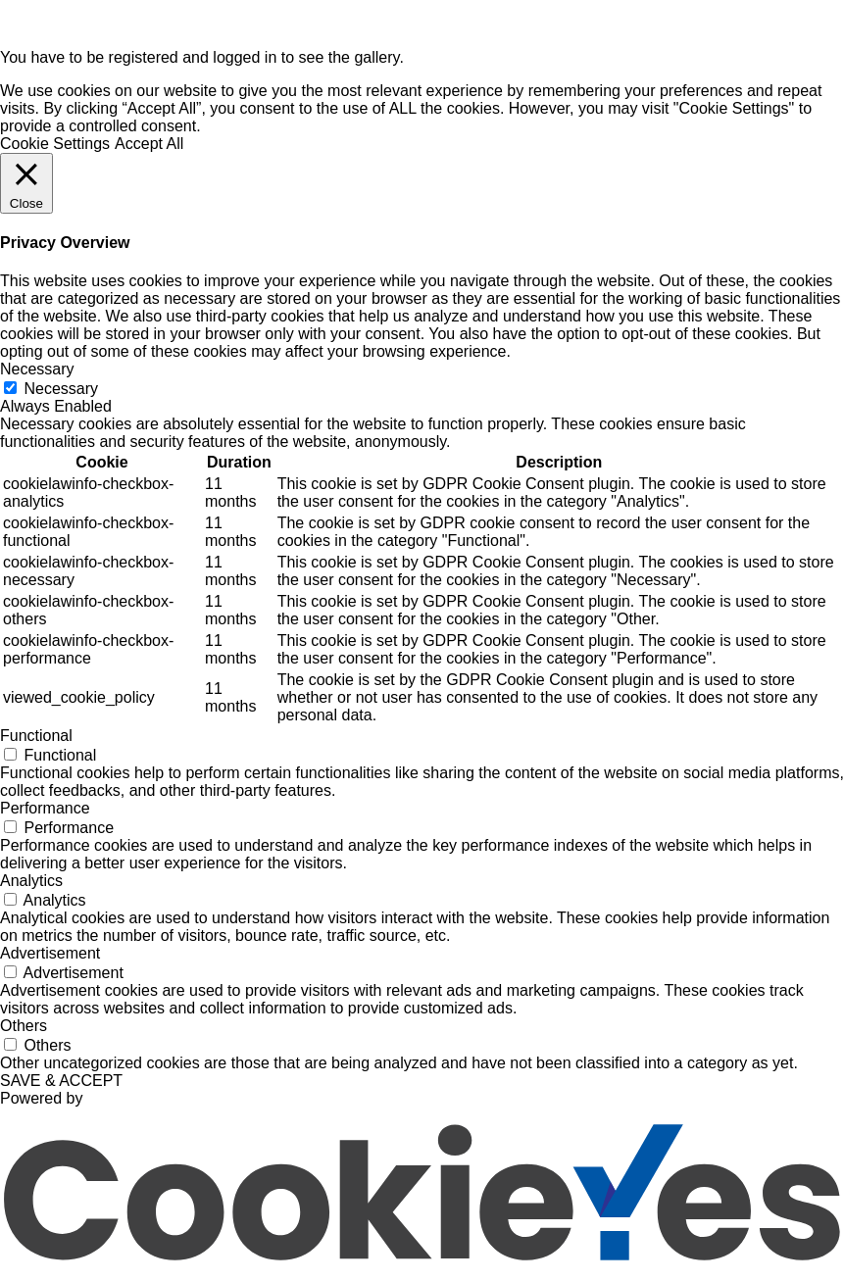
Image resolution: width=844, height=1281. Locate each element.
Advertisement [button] (50, 953)
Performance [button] (45, 808)
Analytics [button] (31, 880)
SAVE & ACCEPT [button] (61, 1080)
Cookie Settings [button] (55, 143)
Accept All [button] (149, 143)
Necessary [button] (37, 369)
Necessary (61, 388)
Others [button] (23, 1025)
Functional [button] (36, 735)
